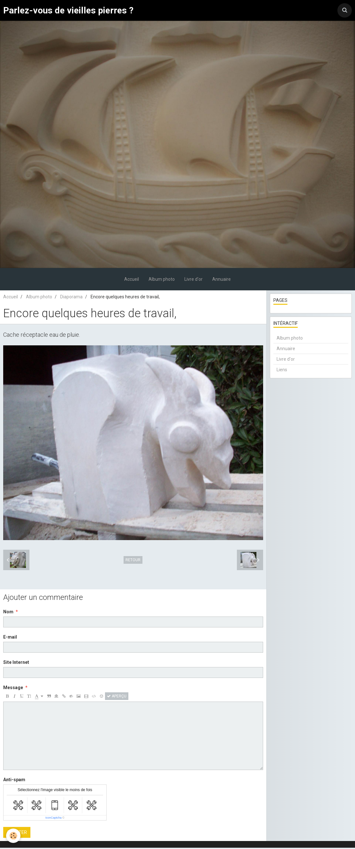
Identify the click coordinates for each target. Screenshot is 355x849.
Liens (282, 370)
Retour (133, 561)
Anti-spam (14, 780)
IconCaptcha (53, 819)
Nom (8, 613)
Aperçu (116, 697)
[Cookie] (13, 836)
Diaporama (71, 298)
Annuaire (221, 280)
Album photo (162, 280)
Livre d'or (193, 280)
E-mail (10, 638)
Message (13, 688)
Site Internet (16, 663)
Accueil (131, 280)
